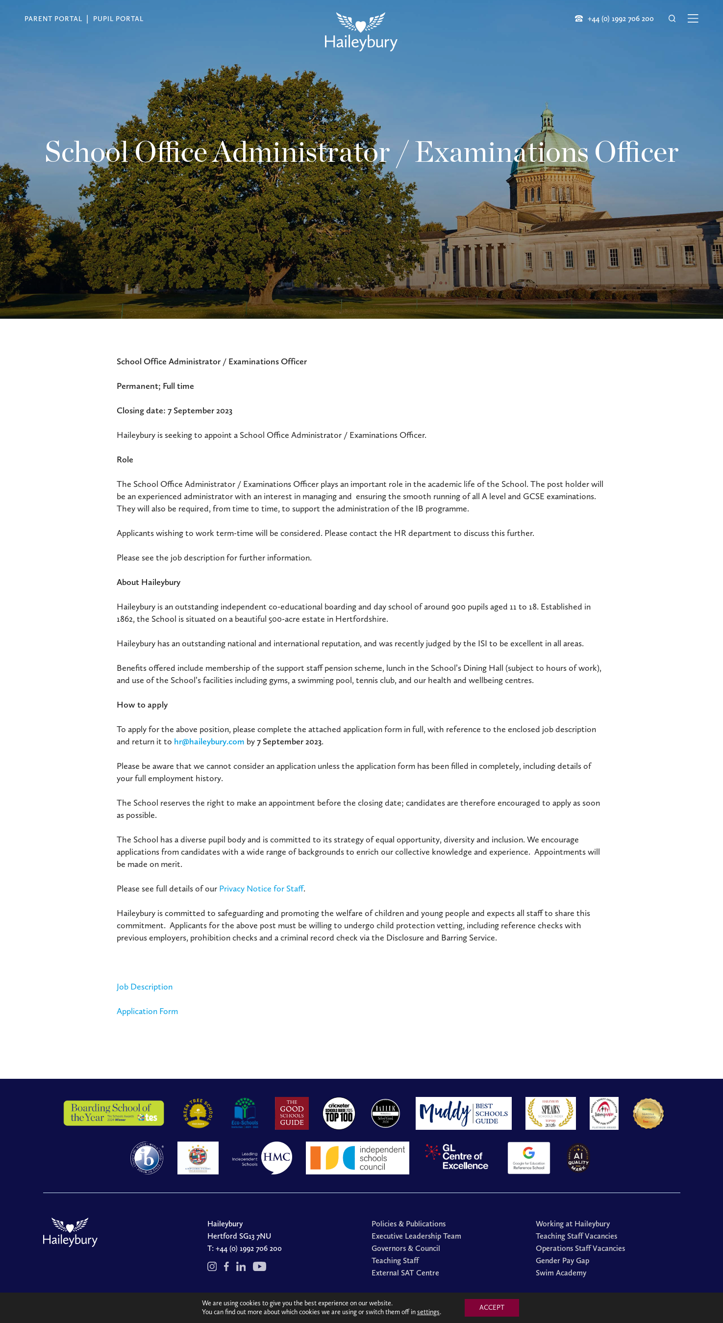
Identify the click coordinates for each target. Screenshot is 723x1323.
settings (428, 1312)
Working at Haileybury (573, 1223)
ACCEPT (491, 1307)
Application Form (147, 1011)
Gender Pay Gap (562, 1260)
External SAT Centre (405, 1272)
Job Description (145, 986)
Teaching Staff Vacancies (576, 1236)
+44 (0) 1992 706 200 (249, 1248)
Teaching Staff (395, 1260)
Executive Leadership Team (416, 1236)
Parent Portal (53, 19)
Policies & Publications (409, 1223)
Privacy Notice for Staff (261, 888)
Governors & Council (406, 1248)
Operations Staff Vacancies (580, 1248)
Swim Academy (561, 1272)
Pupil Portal (118, 19)
